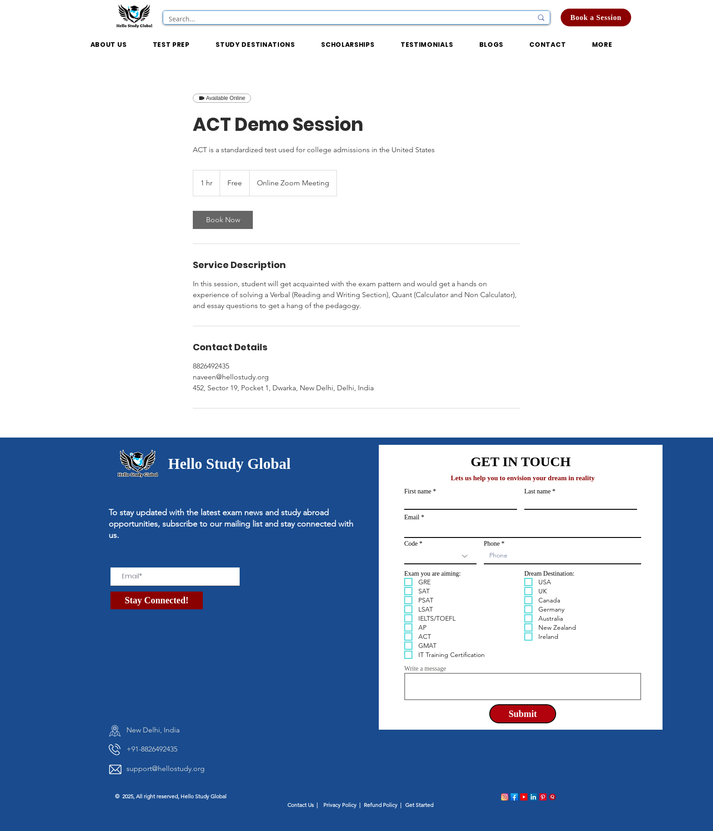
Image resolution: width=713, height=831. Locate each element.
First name (418, 491)
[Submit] (522, 713)
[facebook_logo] (514, 797)
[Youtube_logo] (523, 797)
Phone (492, 544)
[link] (223, 220)
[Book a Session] (596, 17)
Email (411, 517)
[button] (348, 45)
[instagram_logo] (504, 797)
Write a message (425, 669)
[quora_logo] (552, 797)
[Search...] (344, 19)
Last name (537, 491)
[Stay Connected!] (156, 600)
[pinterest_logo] (543, 797)
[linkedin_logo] (533, 797)
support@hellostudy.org (165, 768)
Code (411, 544)
